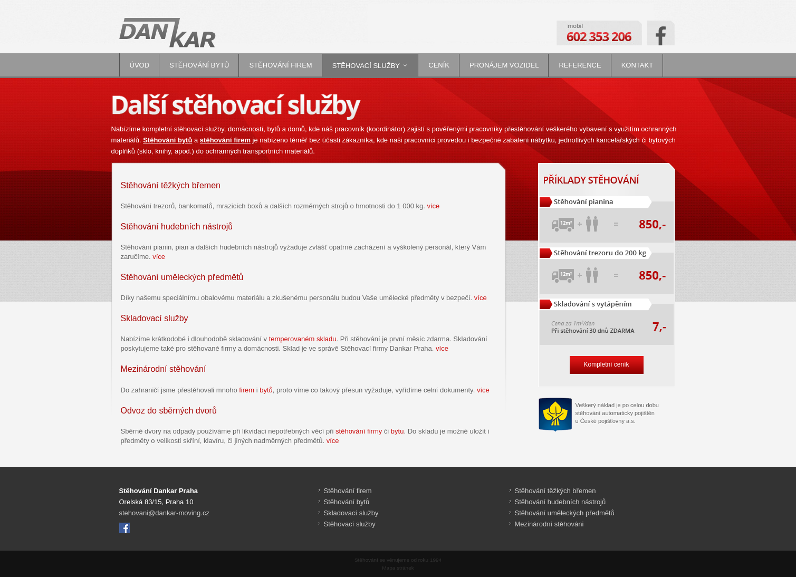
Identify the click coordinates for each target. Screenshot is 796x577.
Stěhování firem (280, 65)
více (433, 206)
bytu (397, 431)
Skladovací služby (351, 513)
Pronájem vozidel (504, 65)
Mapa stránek (398, 568)
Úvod (140, 65)
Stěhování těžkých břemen (555, 491)
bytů (266, 390)
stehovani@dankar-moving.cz (164, 513)
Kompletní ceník (606, 364)
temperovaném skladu (303, 339)
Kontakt (637, 65)
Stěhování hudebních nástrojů (560, 502)
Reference (580, 65)
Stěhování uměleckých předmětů (565, 513)
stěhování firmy (358, 431)
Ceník (438, 65)
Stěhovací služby (366, 66)
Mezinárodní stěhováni (549, 524)
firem (246, 390)
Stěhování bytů (199, 65)
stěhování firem (225, 140)
